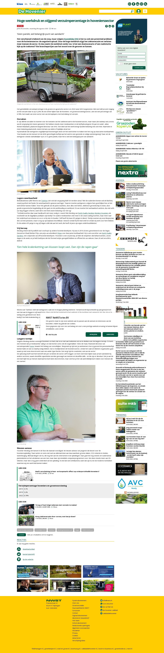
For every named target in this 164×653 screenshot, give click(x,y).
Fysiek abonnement (79, 600)
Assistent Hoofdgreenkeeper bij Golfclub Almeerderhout (136, 102)
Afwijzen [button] (93, 334)
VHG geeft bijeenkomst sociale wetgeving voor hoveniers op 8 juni (134, 216)
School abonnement (79, 623)
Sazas (32, 346)
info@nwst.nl (107, 600)
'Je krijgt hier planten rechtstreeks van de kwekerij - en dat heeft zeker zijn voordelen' (136, 454)
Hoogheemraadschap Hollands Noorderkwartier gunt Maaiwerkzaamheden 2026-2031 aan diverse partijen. (131, 297)
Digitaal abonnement (79, 615)
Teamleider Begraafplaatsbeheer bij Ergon (135, 87)
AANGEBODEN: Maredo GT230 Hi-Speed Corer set (129, 155)
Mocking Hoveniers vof (65, 530)
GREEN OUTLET (123, 132)
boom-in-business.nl (106, 649)
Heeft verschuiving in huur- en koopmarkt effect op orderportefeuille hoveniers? (67, 471)
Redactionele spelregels (81, 625)
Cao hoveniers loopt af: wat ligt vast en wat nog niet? (136, 438)
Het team (75, 620)
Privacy (75, 633)
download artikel (29, 549)
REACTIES (21, 539)
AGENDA (120, 180)
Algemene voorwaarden (81, 628)
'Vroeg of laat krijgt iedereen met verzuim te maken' (56, 505)
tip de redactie (28, 559)
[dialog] (82, 326)
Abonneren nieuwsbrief (80, 618)
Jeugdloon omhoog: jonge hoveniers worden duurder (135, 445)
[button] (51, 334)
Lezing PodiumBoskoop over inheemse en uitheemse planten (136, 195)
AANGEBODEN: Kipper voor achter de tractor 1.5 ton (131, 137)
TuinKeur (44, 201)
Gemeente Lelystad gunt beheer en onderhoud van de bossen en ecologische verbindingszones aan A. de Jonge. (130, 287)
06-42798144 (108, 607)
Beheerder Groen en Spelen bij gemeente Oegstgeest (135, 79)
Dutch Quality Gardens (86, 213)
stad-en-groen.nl (63, 649)
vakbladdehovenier (110, 613)
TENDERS (120, 248)
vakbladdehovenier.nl (89, 649)
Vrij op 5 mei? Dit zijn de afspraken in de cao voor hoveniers (135, 420)
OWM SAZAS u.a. (87, 530)
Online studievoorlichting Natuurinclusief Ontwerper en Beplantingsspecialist (135, 186)
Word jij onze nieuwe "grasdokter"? (133, 110)
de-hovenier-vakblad (110, 610)
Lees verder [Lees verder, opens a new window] (59, 329)
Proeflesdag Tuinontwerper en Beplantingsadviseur (136, 226)
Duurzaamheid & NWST (80, 608)
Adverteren (76, 638)
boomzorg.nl (75, 649)
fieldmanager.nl (37, 649)
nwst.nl (129, 649)
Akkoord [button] (110, 334)
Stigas (59, 233)
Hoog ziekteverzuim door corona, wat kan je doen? (55, 516)
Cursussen (76, 610)
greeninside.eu (120, 649)
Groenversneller (78, 605)
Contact (75, 613)
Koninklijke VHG (71, 39)
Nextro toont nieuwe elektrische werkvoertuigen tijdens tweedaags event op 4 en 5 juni (136, 205)
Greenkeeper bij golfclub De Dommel (136, 95)
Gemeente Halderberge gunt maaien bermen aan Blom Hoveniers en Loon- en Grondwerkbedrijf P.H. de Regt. (130, 254)
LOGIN (21, 535)
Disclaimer (76, 630)
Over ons (75, 603)
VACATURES (121, 74)
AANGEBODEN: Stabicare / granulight (129, 143)
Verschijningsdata (78, 640)
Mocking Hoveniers (102, 213)
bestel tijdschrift (29, 554)
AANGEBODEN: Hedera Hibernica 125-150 (130, 149)
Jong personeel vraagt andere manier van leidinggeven (134, 429)
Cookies (75, 635)
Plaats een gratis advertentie (126, 161)
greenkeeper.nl (50, 649)
